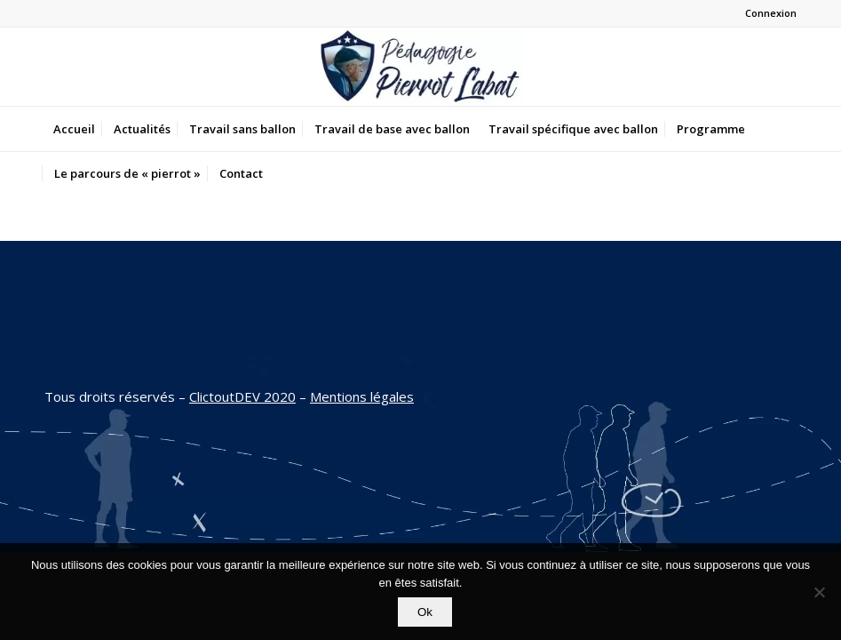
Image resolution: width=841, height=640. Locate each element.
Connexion (771, 13)
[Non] (819, 592)
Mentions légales (362, 396)
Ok (424, 612)
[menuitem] (74, 129)
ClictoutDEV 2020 (242, 396)
